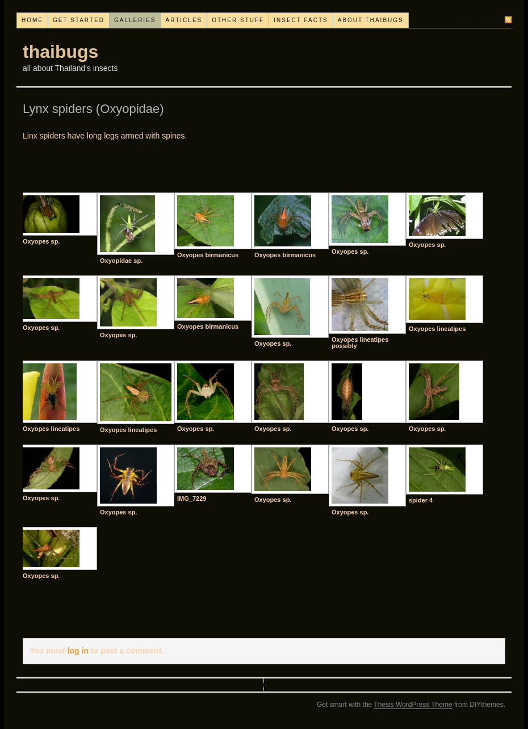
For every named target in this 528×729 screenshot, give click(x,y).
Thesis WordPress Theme (413, 705)
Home (32, 20)
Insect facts (301, 20)
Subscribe (480, 19)
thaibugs (60, 51)
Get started (78, 20)
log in (78, 650)
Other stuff (238, 20)
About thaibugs (371, 20)
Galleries (135, 20)
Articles (184, 20)
